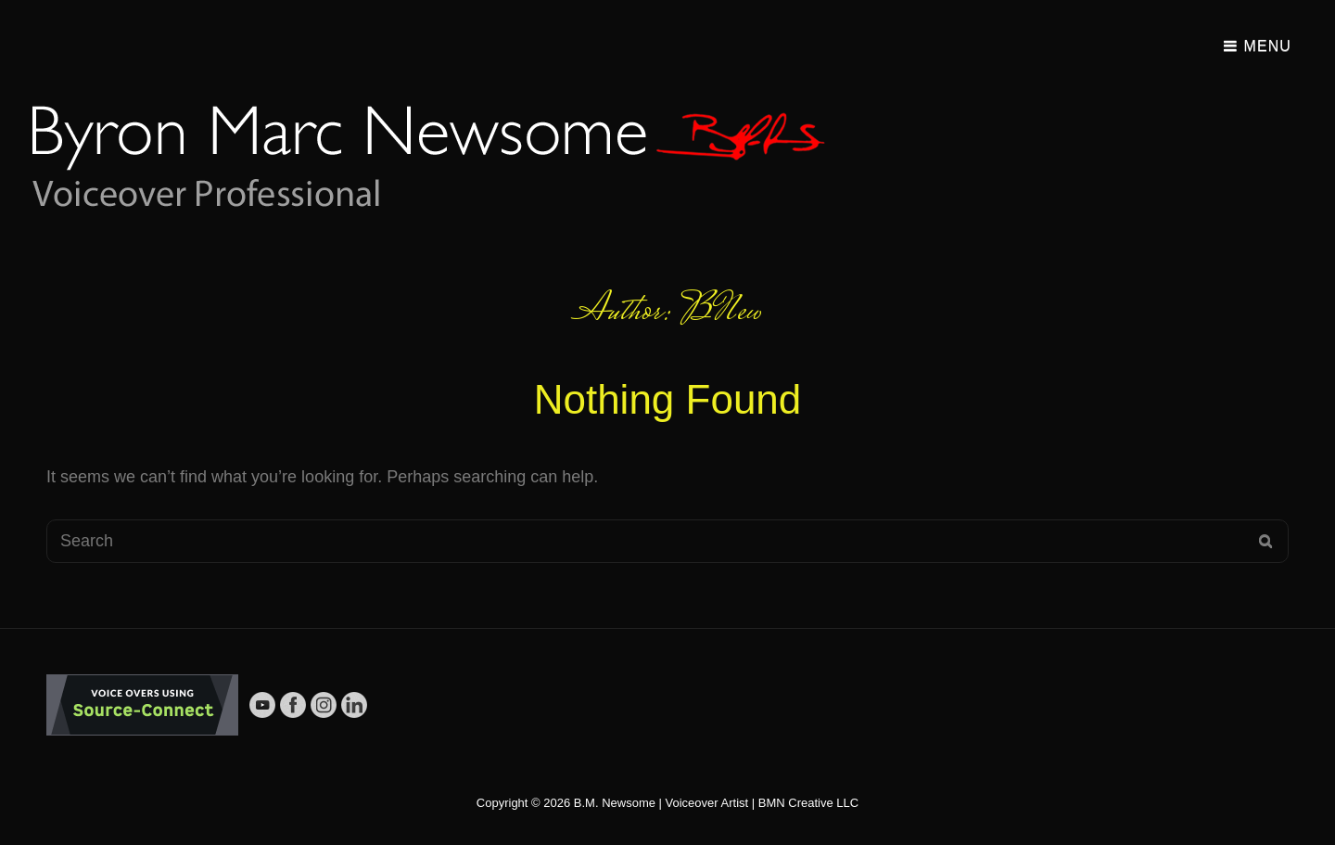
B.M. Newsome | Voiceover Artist (661, 803)
